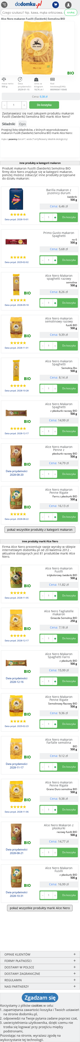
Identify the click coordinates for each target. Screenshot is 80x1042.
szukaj (70, 12)
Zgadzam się (40, 997)
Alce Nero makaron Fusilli (59, 569)
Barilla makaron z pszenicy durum (58, 191)
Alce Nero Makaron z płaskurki (59, 826)
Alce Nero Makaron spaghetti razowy (59, 277)
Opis (22, 124)
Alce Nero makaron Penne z (59, 448)
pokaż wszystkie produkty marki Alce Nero (40, 908)
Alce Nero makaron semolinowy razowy (59, 319)
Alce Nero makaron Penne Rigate (59, 491)
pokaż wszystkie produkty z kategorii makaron (40, 530)
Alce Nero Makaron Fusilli (59, 869)
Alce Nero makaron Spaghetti (59, 362)
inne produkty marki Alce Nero (40, 541)
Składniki (8, 124)
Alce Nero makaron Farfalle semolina (59, 741)
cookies (36, 1005)
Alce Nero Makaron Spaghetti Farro (59, 655)
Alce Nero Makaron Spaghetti (59, 405)
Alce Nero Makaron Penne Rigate (59, 698)
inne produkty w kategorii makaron (40, 163)
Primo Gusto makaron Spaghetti (58, 234)
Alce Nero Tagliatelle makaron (59, 612)
